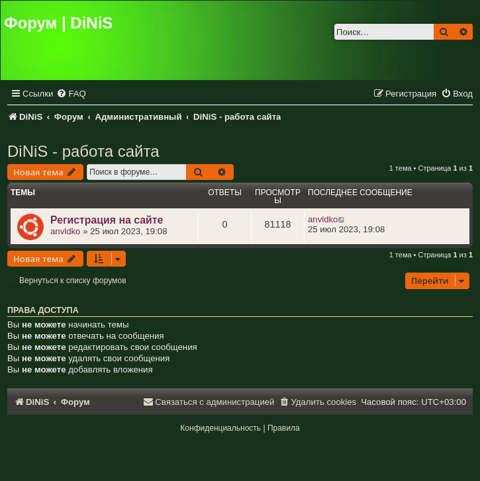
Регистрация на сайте (106, 220)
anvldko (65, 231)
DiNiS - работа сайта (83, 151)
